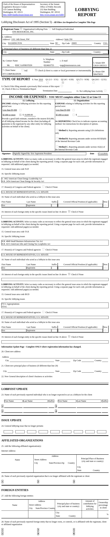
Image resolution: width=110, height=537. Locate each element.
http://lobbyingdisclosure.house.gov (18, 15)
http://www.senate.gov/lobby (52, 15)
